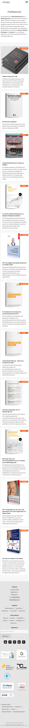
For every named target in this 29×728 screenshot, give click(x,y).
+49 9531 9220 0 (15, 597)
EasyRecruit (5, 610)
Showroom (13, 623)
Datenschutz (5, 709)
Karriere (5, 620)
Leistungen (14, 610)
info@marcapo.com (14, 599)
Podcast (12, 620)
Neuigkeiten (20, 618)
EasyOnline (19, 608)
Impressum (18, 706)
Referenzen (22, 610)
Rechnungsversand (7, 706)
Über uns (5, 618)
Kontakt (12, 618)
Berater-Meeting (6, 711)
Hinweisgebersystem (19, 711)
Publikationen (20, 620)
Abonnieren (5, 636)
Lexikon (13, 709)
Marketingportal (9, 608)
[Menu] (26, 2)
